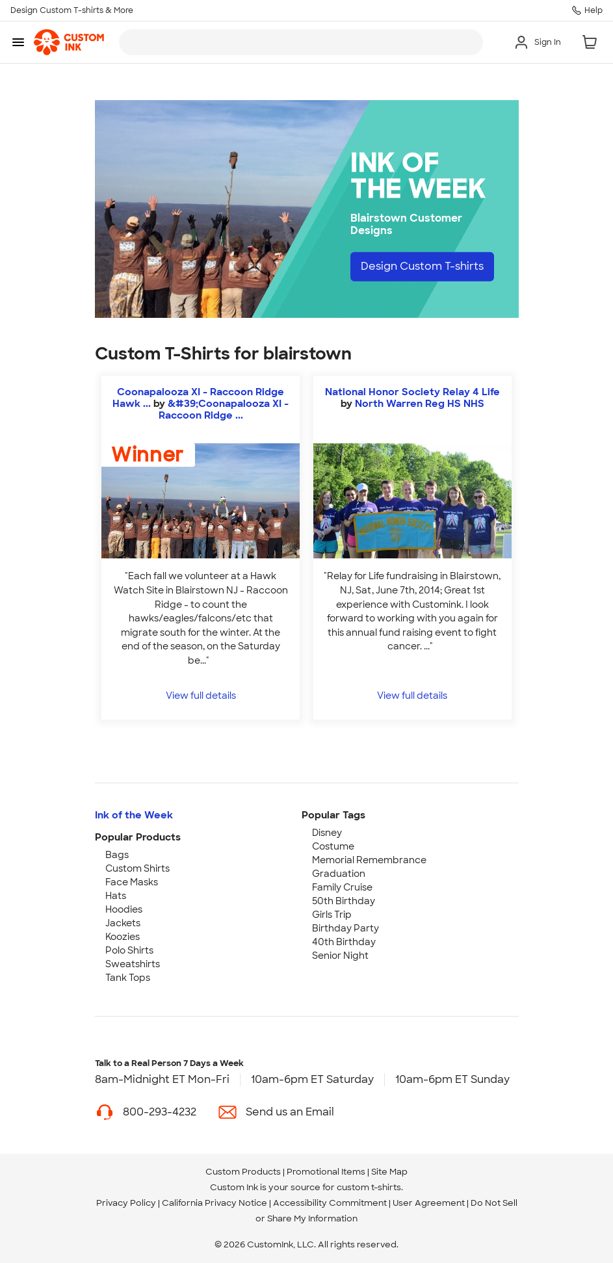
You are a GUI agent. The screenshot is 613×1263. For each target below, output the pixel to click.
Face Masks (131, 882)
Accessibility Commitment (330, 1202)
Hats (115, 896)
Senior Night (340, 955)
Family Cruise (342, 887)
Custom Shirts (137, 868)
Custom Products (243, 1171)
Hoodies (123, 909)
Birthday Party (345, 928)
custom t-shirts (369, 1187)
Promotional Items (326, 1171)
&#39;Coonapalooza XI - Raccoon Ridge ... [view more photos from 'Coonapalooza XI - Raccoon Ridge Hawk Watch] (224, 409)
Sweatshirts (132, 964)
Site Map (389, 1171)
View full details (201, 695)
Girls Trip (332, 914)
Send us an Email (290, 1112)
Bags (117, 855)
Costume (333, 846)
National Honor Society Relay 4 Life (412, 391)
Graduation (338, 873)
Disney (327, 833)
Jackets (122, 923)
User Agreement (429, 1202)
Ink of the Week (134, 815)
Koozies (122, 937)
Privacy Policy (126, 1202)
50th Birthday (343, 901)
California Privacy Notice (214, 1202)
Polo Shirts (129, 950)
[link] (69, 42)
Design (422, 266)
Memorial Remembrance (369, 860)
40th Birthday (344, 942)
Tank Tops (127, 977)
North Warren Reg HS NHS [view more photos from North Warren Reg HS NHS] (419, 403)
